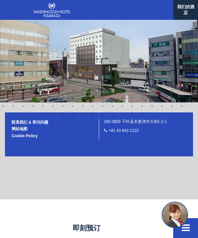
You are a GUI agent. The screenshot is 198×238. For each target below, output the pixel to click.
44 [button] (53, 23)
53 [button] (142, 23)
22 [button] (23, 16)
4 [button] (33, 8)
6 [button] (53, 8)
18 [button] (172, 8)
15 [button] (142, 8)
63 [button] (92, 31)
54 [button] (152, 23)
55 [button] (162, 23)
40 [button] (13, 23)
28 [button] (82, 16)
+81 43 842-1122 (124, 48)
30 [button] (102, 16)
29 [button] (92, 16)
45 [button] (62, 23)
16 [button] (152, 8)
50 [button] (112, 23)
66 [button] (122, 31)
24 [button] (43, 16)
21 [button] (13, 16)
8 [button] (72, 8)
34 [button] (142, 16)
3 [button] (23, 8)
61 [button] (72, 31)
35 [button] (152, 16)
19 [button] (181, 8)
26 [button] (62, 16)
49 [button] (102, 23)
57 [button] (181, 23)
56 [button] (172, 23)
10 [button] (92, 8)
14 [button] (132, 8)
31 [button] (112, 16)
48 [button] (92, 23)
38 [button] (181, 16)
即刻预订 (86, 228)
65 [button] (112, 31)
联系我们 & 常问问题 (30, 40)
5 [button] (43, 8)
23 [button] (33, 16)
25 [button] (53, 16)
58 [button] (43, 31)
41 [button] (23, 23)
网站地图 (19, 46)
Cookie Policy (25, 53)
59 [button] (53, 31)
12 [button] (112, 8)
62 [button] (82, 31)
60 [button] (62, 31)
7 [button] (62, 8)
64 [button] (102, 31)
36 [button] (162, 16)
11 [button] (102, 8)
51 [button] (122, 23)
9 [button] (82, 8)
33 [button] (132, 16)
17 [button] (162, 8)
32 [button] (122, 16)
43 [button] (43, 23)
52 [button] (132, 23)
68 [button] (142, 31)
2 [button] (13, 8)
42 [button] (33, 23)
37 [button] (172, 16)
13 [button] (122, 8)
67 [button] (132, 31)
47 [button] (82, 23)
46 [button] (72, 23)
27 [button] (72, 16)
